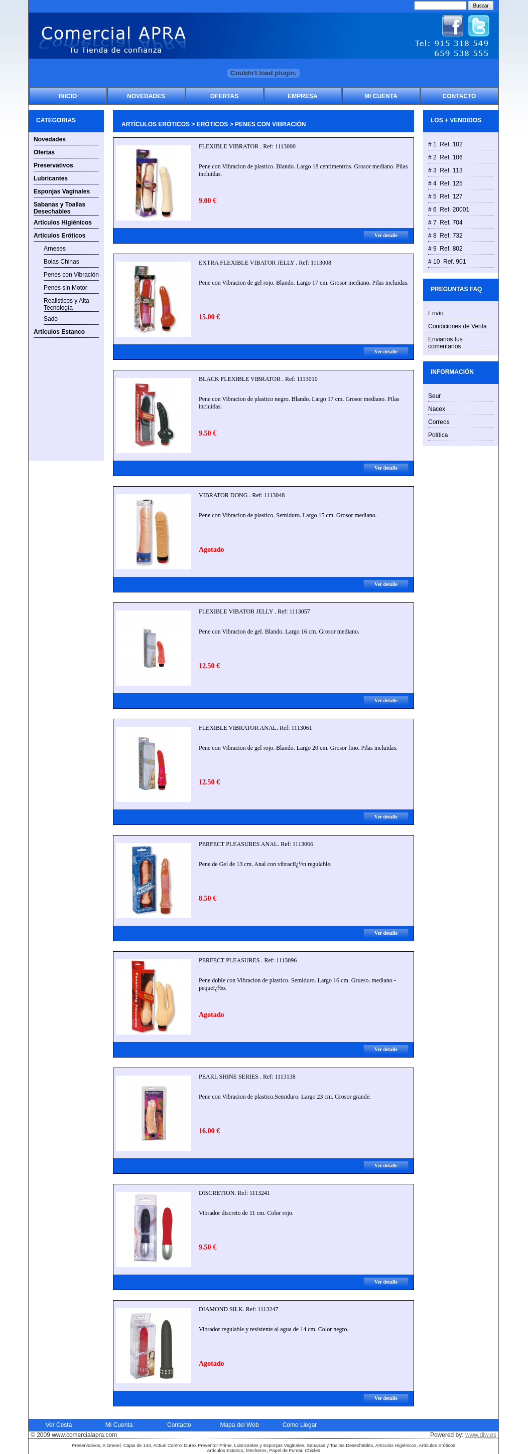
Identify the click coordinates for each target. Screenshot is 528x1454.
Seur (434, 395)
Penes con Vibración (71, 274)
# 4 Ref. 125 (445, 183)
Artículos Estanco (59, 331)
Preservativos (53, 165)
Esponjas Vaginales (62, 191)
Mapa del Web (239, 1424)
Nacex (436, 408)
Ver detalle (386, 235)
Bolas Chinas (61, 261)
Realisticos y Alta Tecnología (66, 304)
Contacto (459, 96)
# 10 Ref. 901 (447, 261)
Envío (436, 313)
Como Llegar (300, 1424)
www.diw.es (480, 1434)
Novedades (146, 96)
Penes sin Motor (65, 287)
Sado (51, 318)
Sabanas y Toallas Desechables (59, 208)
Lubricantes (51, 178)
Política (438, 435)
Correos (439, 422)
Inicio (68, 96)
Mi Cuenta (381, 96)
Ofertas (224, 96)
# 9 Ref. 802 (445, 248)
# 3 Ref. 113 (445, 170)
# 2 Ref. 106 (445, 157)
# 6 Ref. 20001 (448, 209)
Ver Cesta (59, 1424)
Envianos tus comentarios (445, 343)
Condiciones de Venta (457, 326)
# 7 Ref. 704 (445, 222)
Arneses (55, 248)
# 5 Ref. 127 (445, 196)
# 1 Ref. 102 (445, 144)
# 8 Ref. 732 (445, 235)
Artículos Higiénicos (63, 222)
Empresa (302, 96)
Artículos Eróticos (59, 235)
